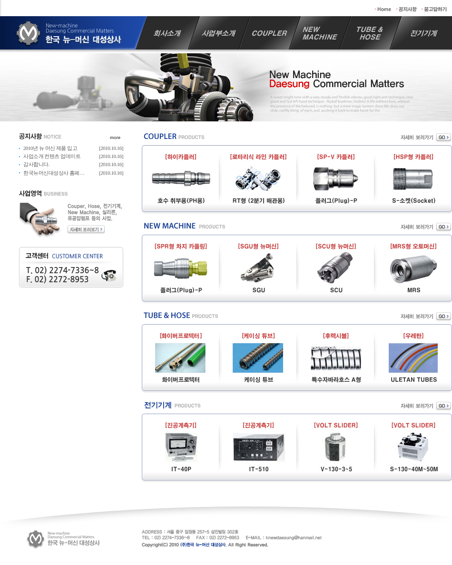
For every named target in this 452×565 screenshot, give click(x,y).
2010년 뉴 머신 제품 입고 (50, 148)
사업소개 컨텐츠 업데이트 (51, 156)
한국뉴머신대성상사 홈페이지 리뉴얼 (64, 173)
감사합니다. (36, 164)
